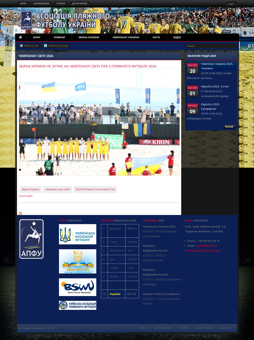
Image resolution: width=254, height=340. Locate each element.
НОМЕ (20, 37)
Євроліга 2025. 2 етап (215, 86)
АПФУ (23, 3)
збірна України (30, 189)
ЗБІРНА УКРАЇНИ (88, 37)
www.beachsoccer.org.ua (203, 250)
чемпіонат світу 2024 (57, 189)
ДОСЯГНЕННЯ (79, 3)
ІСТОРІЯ (60, 3)
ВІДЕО (177, 37)
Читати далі (26, 195)
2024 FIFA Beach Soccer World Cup (95, 189)
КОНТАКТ (226, 328)
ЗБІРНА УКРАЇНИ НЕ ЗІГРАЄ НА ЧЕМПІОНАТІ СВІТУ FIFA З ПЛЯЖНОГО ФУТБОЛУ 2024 (87, 66)
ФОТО (156, 37)
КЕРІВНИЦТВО (41, 3)
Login (231, 3)
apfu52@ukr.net (207, 245)
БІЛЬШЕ (229, 126)
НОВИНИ (59, 37)
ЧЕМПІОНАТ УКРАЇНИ (126, 37)
